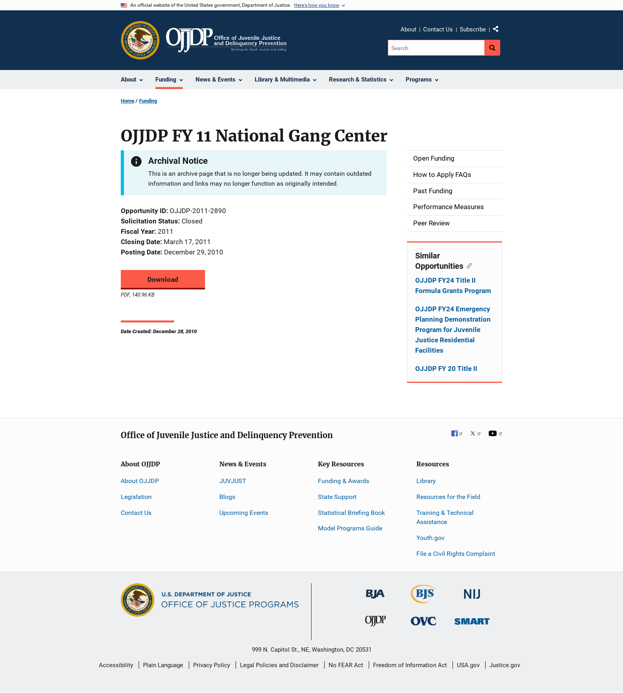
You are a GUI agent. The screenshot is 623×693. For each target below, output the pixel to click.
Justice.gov (504, 665)
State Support (337, 497)
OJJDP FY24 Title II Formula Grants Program (453, 285)
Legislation (136, 497)
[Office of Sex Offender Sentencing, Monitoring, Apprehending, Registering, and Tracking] (472, 619)
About (408, 29)
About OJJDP (140, 481)
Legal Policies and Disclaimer (279, 665)
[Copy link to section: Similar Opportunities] (467, 265)
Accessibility (116, 665)
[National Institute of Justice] (472, 590)
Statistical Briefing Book (351, 512)
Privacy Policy (211, 665)
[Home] (226, 40)
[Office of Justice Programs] (140, 40)
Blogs (227, 497)
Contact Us (438, 29)
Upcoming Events (243, 512)
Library (426, 481)
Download (162, 279)
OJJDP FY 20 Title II (446, 369)
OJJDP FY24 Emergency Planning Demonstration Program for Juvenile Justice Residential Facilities (453, 329)
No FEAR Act (346, 665)
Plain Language (163, 665)
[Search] (436, 48)
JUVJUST (232, 481)
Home (127, 101)
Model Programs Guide (350, 528)
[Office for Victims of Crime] (423, 621)
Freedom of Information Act (410, 665)
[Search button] (492, 48)
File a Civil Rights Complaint (455, 553)
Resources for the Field (448, 497)
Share (498, 30)
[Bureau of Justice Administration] (375, 590)
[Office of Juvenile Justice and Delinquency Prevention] (375, 623)
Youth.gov (430, 538)
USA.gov (468, 665)
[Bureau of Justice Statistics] (424, 600)
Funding (148, 101)
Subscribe (473, 29)
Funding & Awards (343, 481)
